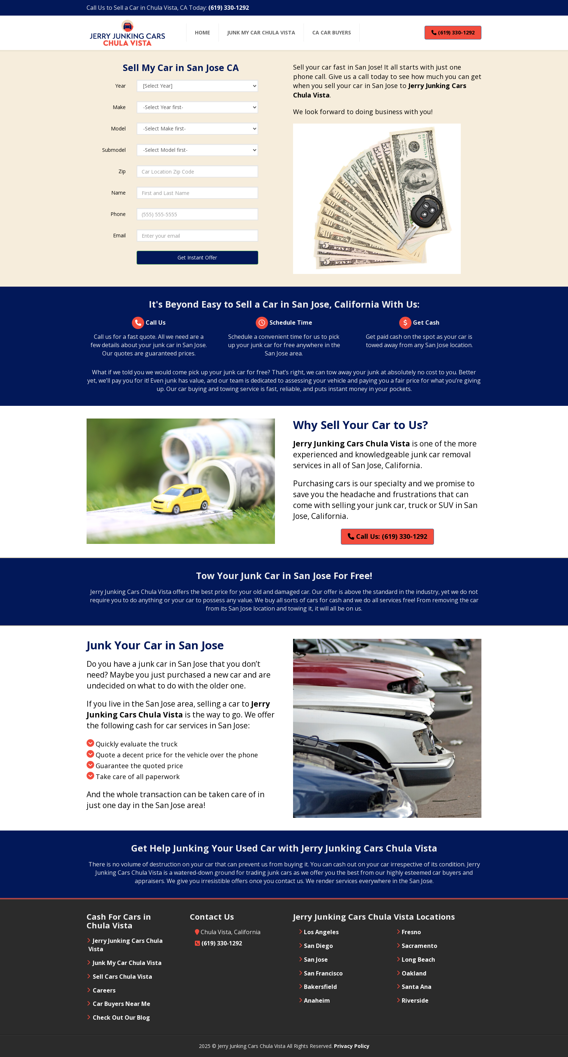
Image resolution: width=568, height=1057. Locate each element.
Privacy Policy (351, 1046)
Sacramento (419, 946)
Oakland (414, 973)
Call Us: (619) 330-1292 (387, 536)
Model (118, 128)
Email (119, 235)
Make (119, 107)
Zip (122, 171)
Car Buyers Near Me (121, 1004)
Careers (104, 990)
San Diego (318, 946)
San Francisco (323, 973)
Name (118, 192)
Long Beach (418, 960)
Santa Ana (416, 987)
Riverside (415, 1000)
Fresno (411, 932)
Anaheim (317, 1000)
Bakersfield (320, 987)
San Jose (316, 960)
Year (120, 85)
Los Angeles (321, 932)
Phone (118, 214)
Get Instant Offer (197, 257)
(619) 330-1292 (453, 32)
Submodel (114, 149)
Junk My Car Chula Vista (127, 963)
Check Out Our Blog (121, 1017)
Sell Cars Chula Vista (122, 977)
